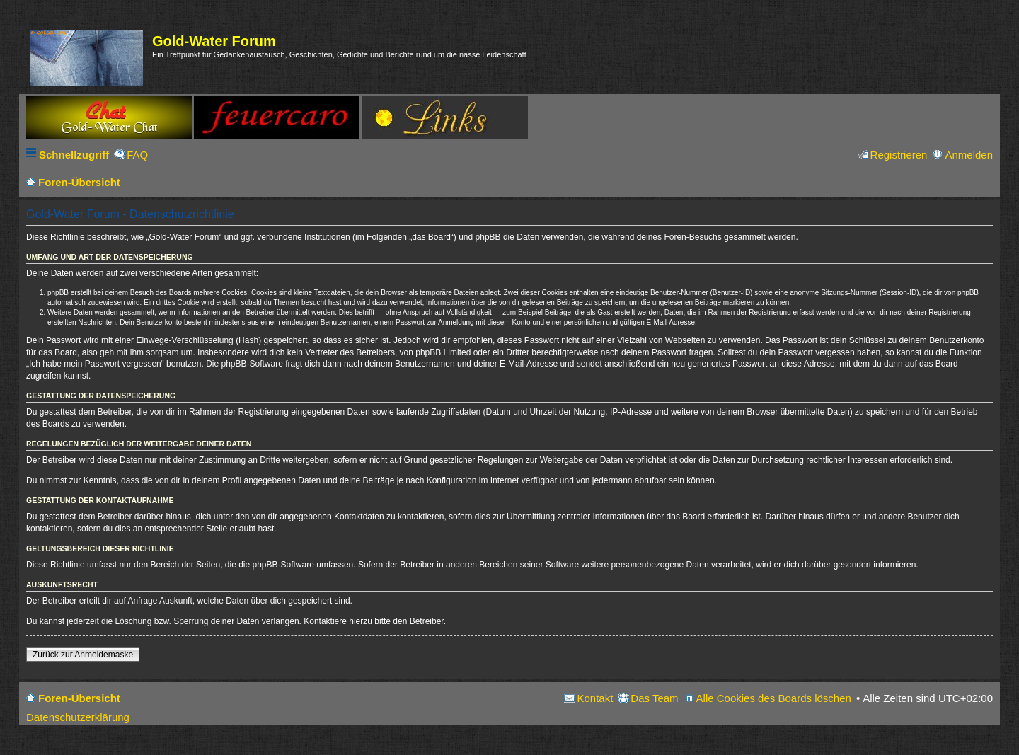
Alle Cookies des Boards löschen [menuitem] (773, 698)
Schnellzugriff (74, 155)
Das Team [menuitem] (654, 698)
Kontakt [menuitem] (595, 698)
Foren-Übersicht (79, 698)
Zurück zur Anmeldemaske (83, 654)
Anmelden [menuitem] (969, 155)
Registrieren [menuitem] (899, 155)
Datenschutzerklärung (77, 717)
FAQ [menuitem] (137, 155)
